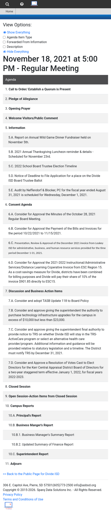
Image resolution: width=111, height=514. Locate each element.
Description (15, 47)
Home (7, 11)
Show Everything (16, 32)
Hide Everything (16, 52)
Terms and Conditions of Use (23, 499)
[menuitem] (7, 4)
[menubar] (20, 4)
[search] (7, 4)
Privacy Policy (12, 494)
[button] (22, 4)
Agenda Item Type (19, 37)
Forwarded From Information (27, 42)
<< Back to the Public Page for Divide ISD (31, 474)
